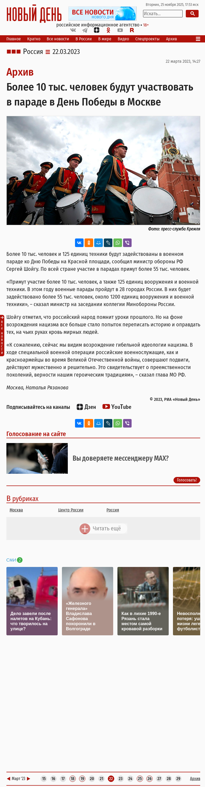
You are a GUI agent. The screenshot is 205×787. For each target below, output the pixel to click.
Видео (123, 38)
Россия (33, 52)
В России (84, 38)
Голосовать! (187, 480)
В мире (104, 38)
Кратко (33, 38)
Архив (171, 38)
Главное (13, 38)
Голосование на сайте (36, 434)
